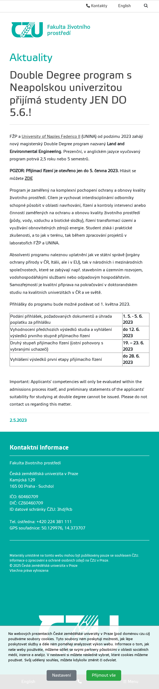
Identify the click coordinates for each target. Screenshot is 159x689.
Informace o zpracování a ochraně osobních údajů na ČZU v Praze (59, 560)
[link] (78, 29)
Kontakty (96, 6)
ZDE (29, 178)
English (124, 6)
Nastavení (61, 675)
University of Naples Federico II (51, 136)
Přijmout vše (104, 675)
